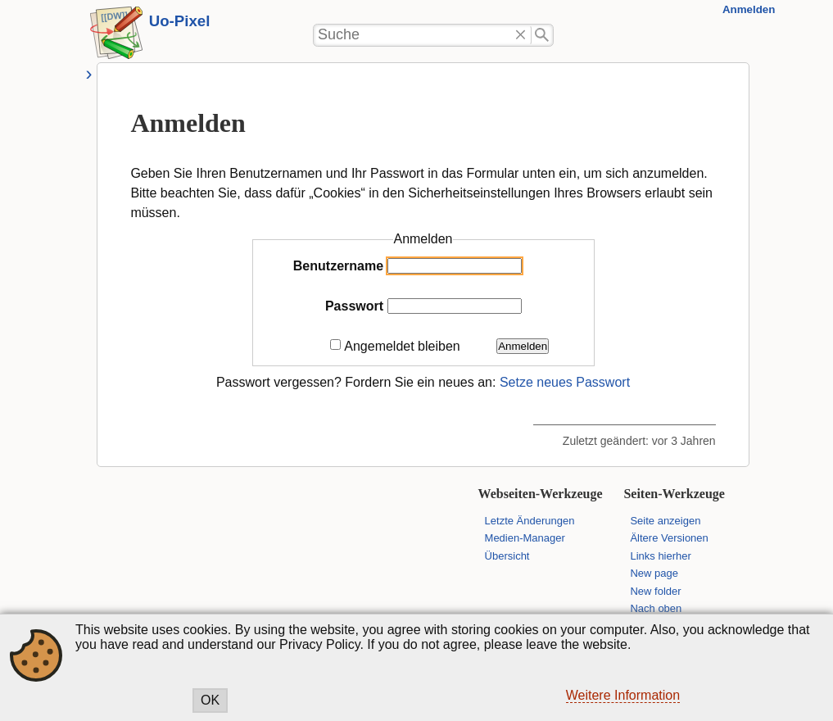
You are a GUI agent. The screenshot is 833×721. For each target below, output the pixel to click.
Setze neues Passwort (565, 382)
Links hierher (660, 556)
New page (654, 573)
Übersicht (507, 556)
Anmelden (748, 9)
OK (210, 700)
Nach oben (655, 608)
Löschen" (520, 35)
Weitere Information (623, 695)
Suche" (543, 35)
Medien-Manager (525, 538)
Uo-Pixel (180, 20)
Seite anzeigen (665, 521)
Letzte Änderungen (530, 521)
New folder (655, 591)
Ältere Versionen (669, 538)
